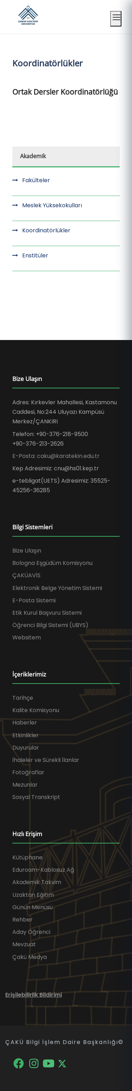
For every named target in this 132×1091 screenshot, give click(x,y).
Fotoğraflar (28, 772)
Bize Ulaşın (26, 551)
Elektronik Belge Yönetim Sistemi (57, 588)
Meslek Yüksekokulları (52, 205)
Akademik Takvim (36, 882)
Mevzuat (24, 944)
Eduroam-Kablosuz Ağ (43, 870)
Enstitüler (35, 255)
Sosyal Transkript (36, 797)
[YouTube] (49, 1063)
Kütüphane (27, 857)
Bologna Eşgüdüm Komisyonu (52, 563)
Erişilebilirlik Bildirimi (33, 995)
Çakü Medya (29, 957)
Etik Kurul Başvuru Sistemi (47, 613)
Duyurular (25, 748)
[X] (62, 1063)
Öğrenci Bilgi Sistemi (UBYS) (50, 625)
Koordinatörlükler (46, 230)
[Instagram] (34, 1063)
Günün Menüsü (32, 907)
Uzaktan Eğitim (33, 895)
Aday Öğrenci (31, 932)
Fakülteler (36, 180)
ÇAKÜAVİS (26, 575)
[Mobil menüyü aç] (115, 18)
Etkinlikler (25, 735)
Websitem (26, 637)
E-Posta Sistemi (34, 600)
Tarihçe (22, 698)
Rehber (22, 920)
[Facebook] (19, 1063)
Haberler (24, 723)
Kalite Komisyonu (35, 710)
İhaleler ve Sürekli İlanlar (45, 760)
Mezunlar (25, 785)
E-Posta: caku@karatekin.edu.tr (56, 456)
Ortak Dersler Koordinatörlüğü (65, 92)
